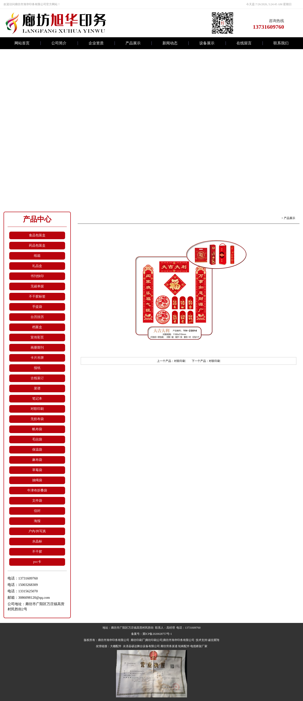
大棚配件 (115, 646)
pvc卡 (37, 562)
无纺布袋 (37, 419)
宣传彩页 (37, 337)
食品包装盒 (37, 235)
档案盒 (37, 327)
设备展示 (206, 43)
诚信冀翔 (213, 640)
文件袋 (37, 500)
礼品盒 (37, 266)
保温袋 (37, 449)
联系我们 (281, 43)
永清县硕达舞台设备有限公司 (141, 646)
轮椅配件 (184, 646)
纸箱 (37, 255)
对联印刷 (37, 409)
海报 (37, 521)
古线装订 (37, 378)
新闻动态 (170, 43)
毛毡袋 (37, 439)
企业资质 (96, 43)
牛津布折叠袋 (37, 490)
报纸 (37, 368)
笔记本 (37, 398)
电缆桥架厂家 (198, 646)
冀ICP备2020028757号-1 (157, 634)
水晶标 (37, 541)
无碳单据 (37, 286)
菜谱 (37, 388)
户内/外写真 (37, 531)
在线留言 (244, 43)
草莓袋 (37, 470)
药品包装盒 (37, 245)
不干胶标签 (37, 296)
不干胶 (37, 551)
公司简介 (59, 43)
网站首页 (22, 43)
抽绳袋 (37, 480)
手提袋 (37, 306)
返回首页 (275, 218)
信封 (37, 511)
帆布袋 (37, 429)
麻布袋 (37, 460)
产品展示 (133, 43)
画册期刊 (37, 347)
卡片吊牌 (37, 358)
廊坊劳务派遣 (169, 646)
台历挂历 (37, 317)
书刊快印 (37, 276)
